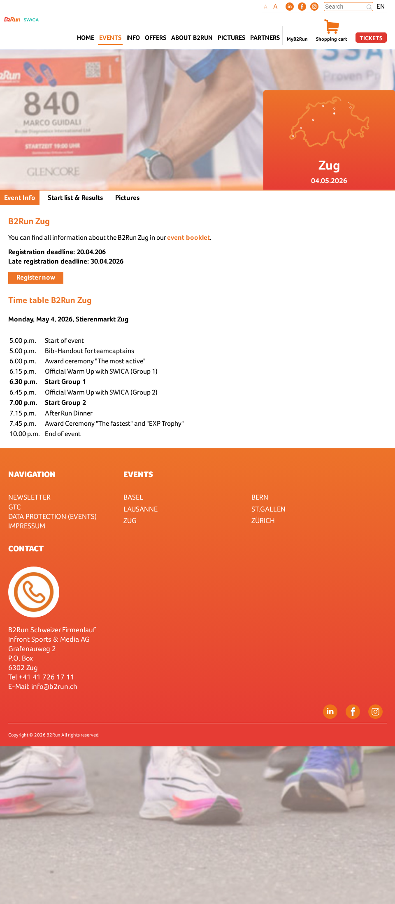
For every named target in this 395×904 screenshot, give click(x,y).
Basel (133, 497)
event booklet (188, 237)
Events (138, 474)
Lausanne (140, 509)
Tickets (371, 37)
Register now (35, 277)
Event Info (19, 198)
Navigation (32, 474)
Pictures (231, 37)
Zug (130, 520)
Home (85, 37)
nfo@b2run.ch (55, 686)
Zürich (263, 520)
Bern (259, 497)
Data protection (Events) (52, 516)
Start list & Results (75, 198)
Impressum (26, 525)
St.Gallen (268, 509)
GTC (14, 506)
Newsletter (29, 497)
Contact (26, 548)
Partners (265, 37)
